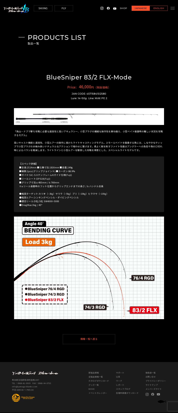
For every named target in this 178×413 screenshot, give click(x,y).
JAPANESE (137, 8)
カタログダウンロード (99, 381)
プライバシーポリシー (156, 381)
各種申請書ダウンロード (127, 393)
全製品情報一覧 (96, 377)
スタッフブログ (123, 389)
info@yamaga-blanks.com (25, 387)
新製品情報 (94, 373)
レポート (120, 385)
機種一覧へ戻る (96, 339)
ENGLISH (155, 8)
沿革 (118, 377)
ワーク (119, 381)
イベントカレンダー (98, 393)
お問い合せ (151, 377)
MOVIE (92, 389)
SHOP (120, 8)
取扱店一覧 (151, 373)
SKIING (43, 8)
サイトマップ (152, 385)
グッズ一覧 (94, 385)
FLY (64, 8)
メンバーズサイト (154, 389)
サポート (120, 373)
